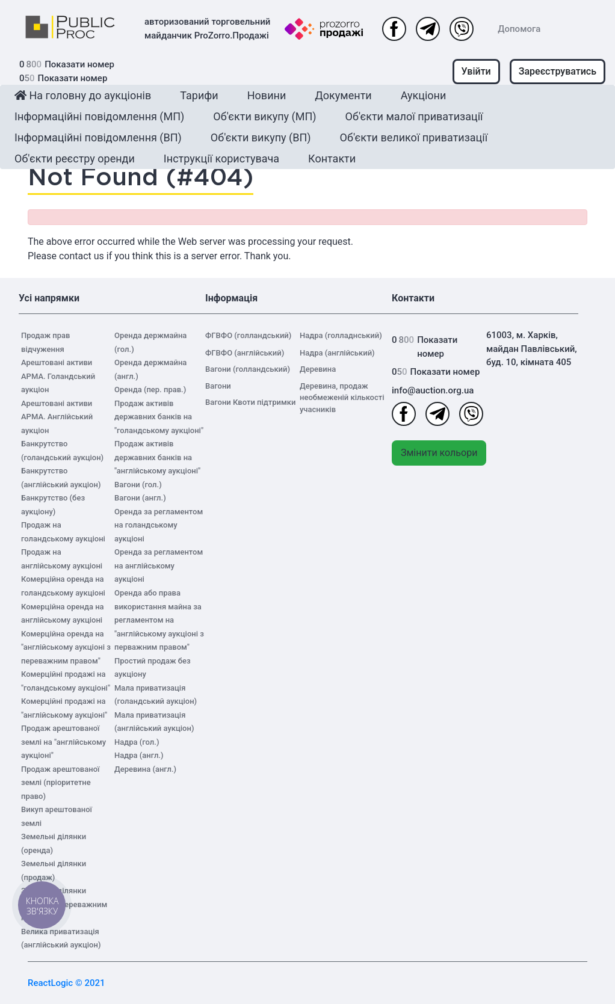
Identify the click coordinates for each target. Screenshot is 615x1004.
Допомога (519, 28)
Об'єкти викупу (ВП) (261, 137)
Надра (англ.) (139, 755)
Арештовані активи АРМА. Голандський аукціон (58, 376)
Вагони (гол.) (138, 484)
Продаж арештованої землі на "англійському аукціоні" (63, 742)
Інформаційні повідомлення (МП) (99, 116)
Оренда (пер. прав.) (150, 389)
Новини (266, 95)
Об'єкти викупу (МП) (264, 116)
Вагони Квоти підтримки (250, 402)
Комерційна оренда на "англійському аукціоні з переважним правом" (66, 647)
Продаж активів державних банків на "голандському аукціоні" (158, 417)
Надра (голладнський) (341, 335)
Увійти (476, 71)
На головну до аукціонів (82, 95)
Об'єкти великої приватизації (414, 137)
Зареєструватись (557, 71)
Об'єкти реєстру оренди (74, 158)
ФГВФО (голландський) (248, 335)
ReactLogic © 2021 (66, 983)
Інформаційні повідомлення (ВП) (98, 137)
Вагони (218, 385)
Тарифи (199, 95)
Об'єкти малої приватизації (414, 116)
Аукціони (424, 95)
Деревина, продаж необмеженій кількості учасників (342, 397)
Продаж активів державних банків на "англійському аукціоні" (157, 457)
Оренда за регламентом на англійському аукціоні (158, 565)
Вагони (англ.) (140, 497)
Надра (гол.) (136, 742)
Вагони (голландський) (247, 369)
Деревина (318, 369)
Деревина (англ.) (145, 769)
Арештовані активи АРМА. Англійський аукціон (57, 417)
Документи (343, 95)
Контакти (332, 158)
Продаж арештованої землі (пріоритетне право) (60, 783)
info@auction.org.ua (433, 390)
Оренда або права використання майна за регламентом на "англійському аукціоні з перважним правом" (159, 619)
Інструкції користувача (221, 158)
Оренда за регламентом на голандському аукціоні (158, 525)
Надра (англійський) (337, 352)
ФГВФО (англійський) (244, 352)
